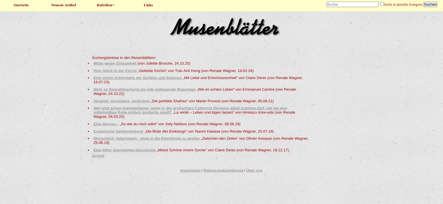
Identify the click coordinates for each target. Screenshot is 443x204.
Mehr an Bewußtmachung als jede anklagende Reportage (145, 89)
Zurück (98, 156)
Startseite (21, 5)
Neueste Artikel (63, 5)
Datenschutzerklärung (223, 170)
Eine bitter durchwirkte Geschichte (125, 150)
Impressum (190, 170)
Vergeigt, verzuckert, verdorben (122, 101)
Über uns (254, 170)
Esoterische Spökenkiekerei (119, 131)
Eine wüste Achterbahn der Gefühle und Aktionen (138, 78)
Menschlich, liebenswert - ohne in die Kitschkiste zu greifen (147, 138)
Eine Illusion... (106, 124)
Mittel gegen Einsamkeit (115, 63)
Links (148, 5)
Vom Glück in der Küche (115, 71)
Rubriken (106, 5)
